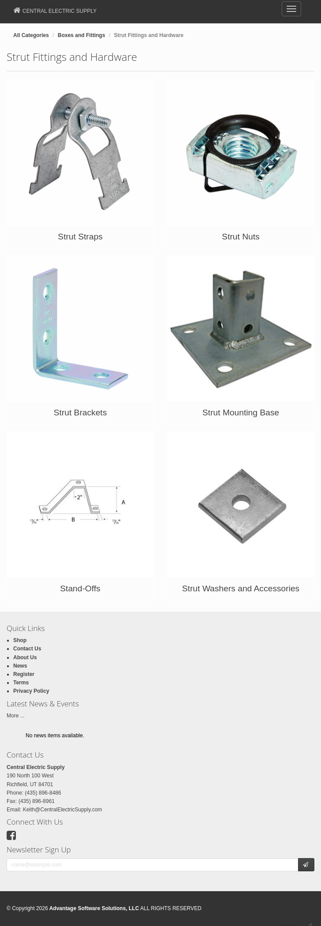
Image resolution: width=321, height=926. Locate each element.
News (20, 666)
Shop (19, 640)
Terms (21, 683)
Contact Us (27, 649)
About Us (25, 657)
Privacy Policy (31, 691)
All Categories (31, 35)
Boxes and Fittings (81, 35)
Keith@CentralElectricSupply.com (62, 810)
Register (23, 674)
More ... (16, 716)
